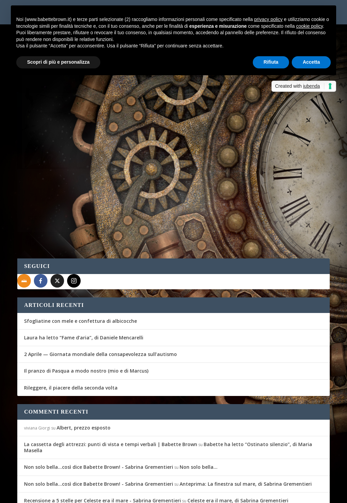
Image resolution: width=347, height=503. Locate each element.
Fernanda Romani (46, 154)
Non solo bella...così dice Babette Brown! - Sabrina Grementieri (98, 429)
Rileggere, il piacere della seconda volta (71, 350)
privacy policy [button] (268, 19)
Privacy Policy (169, 493)
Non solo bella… (199, 429)
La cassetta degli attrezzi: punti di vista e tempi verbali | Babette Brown (110, 406)
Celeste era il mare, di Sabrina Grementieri (237, 463)
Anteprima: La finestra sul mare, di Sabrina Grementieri (246, 446)
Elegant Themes (67, 493)
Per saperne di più (53, 191)
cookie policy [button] (309, 26)
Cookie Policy (205, 493)
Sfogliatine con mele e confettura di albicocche (80, 283)
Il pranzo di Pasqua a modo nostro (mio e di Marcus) (86, 333)
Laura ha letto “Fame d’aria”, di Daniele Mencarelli (83, 300)
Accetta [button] (311, 62)
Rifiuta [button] (271, 62)
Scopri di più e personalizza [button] (58, 62)
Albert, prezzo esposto (83, 390)
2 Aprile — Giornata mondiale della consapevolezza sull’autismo (100, 317)
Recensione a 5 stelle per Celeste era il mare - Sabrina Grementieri (102, 463)
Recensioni (104, 154)
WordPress (136, 493)
